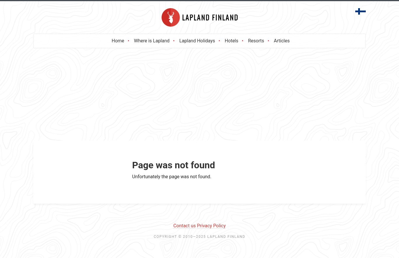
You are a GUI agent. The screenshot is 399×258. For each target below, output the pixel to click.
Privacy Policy (211, 225)
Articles (282, 41)
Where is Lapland (151, 41)
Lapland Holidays (197, 41)
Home (118, 41)
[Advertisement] (199, 97)
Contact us (184, 225)
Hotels (231, 41)
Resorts (256, 41)
